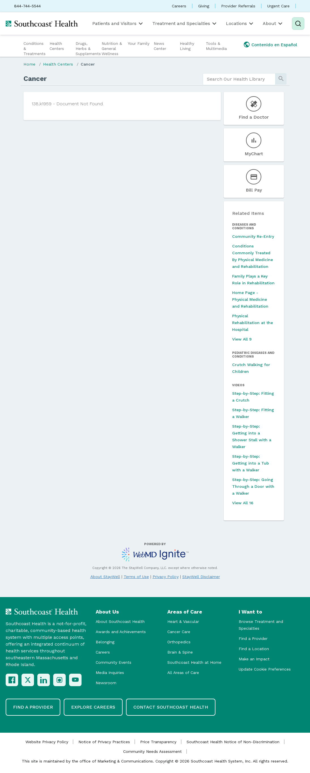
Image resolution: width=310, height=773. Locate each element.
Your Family (138, 43)
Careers (179, 6)
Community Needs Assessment (152, 751)
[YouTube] (75, 680)
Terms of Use (136, 576)
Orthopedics (179, 642)
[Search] (298, 23)
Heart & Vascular (183, 621)
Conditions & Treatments (34, 48)
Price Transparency (158, 742)
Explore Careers (93, 707)
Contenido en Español (274, 44)
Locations (240, 23)
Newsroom (106, 682)
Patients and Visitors (118, 23)
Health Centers (57, 46)
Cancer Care (178, 631)
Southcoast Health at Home (194, 662)
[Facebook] (12, 680)
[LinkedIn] (43, 680)
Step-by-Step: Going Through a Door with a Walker (253, 486)
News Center (160, 46)
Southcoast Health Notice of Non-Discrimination (233, 742)
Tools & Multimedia (216, 46)
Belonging (105, 642)
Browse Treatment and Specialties (261, 625)
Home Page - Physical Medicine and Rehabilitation (250, 299)
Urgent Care (278, 6)
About (273, 23)
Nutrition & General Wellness (112, 48)
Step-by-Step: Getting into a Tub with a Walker (250, 463)
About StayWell (105, 576)
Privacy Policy (166, 576)
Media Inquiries (110, 672)
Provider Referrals (238, 6)
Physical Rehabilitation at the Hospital (252, 323)
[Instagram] (59, 680)
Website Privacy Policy (46, 742)
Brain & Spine (180, 652)
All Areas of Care (183, 672)
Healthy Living (187, 46)
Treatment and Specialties (184, 23)
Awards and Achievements (121, 631)
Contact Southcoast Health (170, 707)
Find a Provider (253, 638)
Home (29, 64)
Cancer (88, 64)
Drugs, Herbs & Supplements (88, 48)
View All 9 (242, 339)
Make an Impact (254, 659)
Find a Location (254, 648)
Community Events (113, 662)
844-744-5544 (27, 6)
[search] (239, 79)
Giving (203, 6)
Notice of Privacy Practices (104, 742)
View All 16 (242, 503)
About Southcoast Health (120, 621)
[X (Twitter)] (28, 680)
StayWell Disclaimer (201, 576)
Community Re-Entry (253, 236)
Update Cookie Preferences (265, 669)
